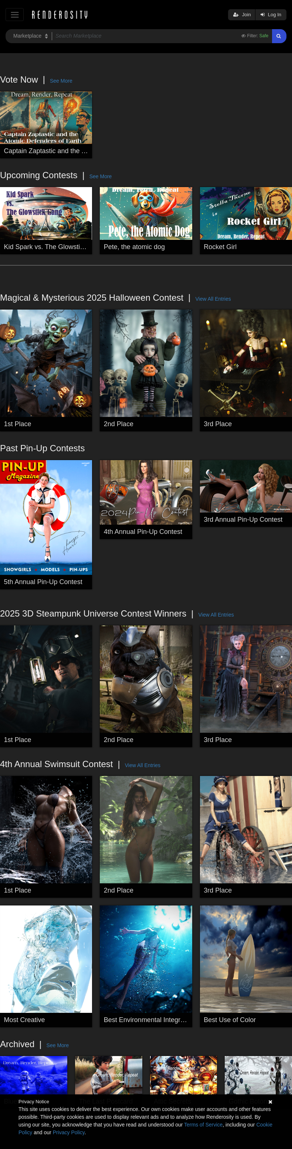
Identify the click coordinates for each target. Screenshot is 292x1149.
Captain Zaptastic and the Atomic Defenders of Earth (81, 151)
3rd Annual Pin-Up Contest (243, 519)
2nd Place (118, 424)
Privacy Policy (69, 1132)
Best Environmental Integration (149, 1020)
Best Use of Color (230, 1020)
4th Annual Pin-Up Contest (143, 531)
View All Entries (213, 299)
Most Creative (24, 1020)
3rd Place (218, 424)
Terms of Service (203, 1125)
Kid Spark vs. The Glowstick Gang (54, 247)
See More (61, 81)
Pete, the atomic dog (134, 247)
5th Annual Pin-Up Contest (43, 582)
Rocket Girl (220, 247)
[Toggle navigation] (15, 14)
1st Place (17, 424)
